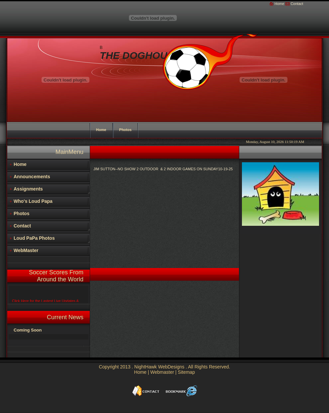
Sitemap (186, 372)
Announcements (32, 176)
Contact (296, 4)
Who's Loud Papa (33, 201)
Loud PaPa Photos (34, 238)
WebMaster (26, 250)
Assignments (28, 189)
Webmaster (162, 372)
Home (279, 4)
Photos (21, 213)
